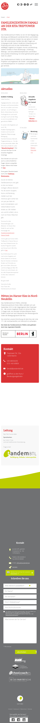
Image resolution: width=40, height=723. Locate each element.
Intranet (10, 709)
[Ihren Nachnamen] (20, 591)
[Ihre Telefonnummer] (20, 607)
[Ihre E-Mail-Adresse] (20, 602)
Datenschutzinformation (12, 615)
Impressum (16, 709)
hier (4, 168)
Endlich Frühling (7, 97)
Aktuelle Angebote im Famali (32, 99)
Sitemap (30, 709)
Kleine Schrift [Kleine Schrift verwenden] (24, 4)
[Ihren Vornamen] (20, 597)
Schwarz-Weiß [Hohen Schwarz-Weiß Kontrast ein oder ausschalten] (18, 4)
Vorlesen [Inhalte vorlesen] (31, 4)
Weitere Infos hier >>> (33, 150)
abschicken (21, 652)
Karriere (14, 567)
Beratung (34, 131)
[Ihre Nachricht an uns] (20, 630)
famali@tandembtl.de (15, 368)
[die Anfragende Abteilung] (20, 586)
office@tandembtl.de (23, 563)
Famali (3, 17)
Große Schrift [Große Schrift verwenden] (27, 4)
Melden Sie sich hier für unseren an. (20, 572)
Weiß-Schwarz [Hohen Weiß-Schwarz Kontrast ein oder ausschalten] (21, 4)
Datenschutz (23, 709)
